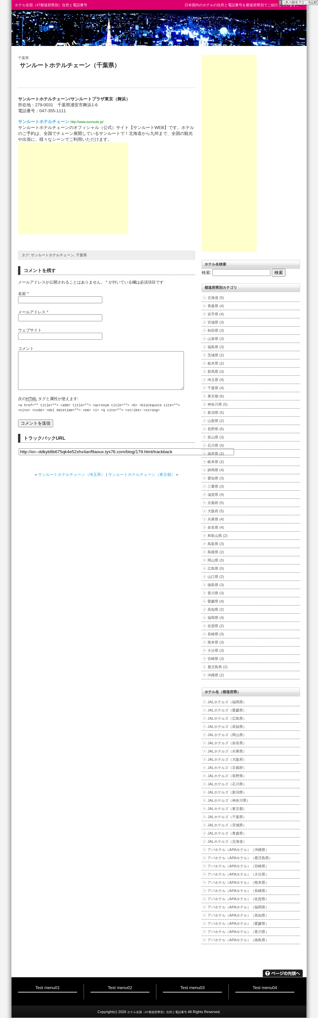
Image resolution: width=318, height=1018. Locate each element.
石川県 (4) (216, 445)
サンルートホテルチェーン (43, 121)
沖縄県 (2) (216, 675)
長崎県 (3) (216, 634)
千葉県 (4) (216, 388)
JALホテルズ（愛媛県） (227, 710)
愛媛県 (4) (216, 601)
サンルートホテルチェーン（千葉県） (70, 65)
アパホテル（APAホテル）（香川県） (238, 932)
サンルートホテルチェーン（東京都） (141, 482)
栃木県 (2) (216, 363)
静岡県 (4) (216, 470)
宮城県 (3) (216, 322)
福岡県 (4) (216, 618)
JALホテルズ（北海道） (227, 841)
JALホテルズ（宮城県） (227, 825)
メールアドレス (33, 312)
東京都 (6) (216, 396)
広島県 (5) (216, 568)
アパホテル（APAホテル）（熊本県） (238, 882)
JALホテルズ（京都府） (227, 768)
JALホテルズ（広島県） (227, 718)
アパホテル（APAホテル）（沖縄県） (238, 850)
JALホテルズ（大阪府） (227, 759)
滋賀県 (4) (216, 495)
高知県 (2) (216, 609)
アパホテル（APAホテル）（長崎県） (238, 891)
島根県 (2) (216, 552)
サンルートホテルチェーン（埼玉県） (71, 482)
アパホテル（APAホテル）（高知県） (238, 915)
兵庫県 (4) (216, 519)
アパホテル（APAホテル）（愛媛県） (238, 923)
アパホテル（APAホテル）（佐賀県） (238, 899)
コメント (26, 348)
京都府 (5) (216, 503)
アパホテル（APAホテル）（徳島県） (238, 940)
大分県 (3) (216, 650)
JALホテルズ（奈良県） (227, 743)
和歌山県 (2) (218, 536)
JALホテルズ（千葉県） (227, 817)
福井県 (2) (216, 454)
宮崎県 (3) (216, 659)
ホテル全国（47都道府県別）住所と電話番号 (51, 5)
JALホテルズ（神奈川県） (229, 800)
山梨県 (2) (216, 421)
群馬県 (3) (216, 371)
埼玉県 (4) (216, 380)
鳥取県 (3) (216, 544)
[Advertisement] (73, 188)
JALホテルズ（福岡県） (227, 702)
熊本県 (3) (216, 642)
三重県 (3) (216, 486)
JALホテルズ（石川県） (227, 784)
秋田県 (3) (216, 330)
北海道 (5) (216, 298)
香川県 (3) (216, 593)
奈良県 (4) (216, 527)
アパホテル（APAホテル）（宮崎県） (238, 866)
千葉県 (23, 58)
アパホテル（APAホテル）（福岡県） (238, 907)
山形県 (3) (216, 339)
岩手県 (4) (216, 314)
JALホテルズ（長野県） (227, 776)
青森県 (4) (216, 306)
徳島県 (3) (216, 585)
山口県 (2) (216, 577)
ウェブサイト (30, 330)
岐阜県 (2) (216, 462)
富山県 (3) (216, 437)
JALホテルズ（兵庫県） (227, 751)
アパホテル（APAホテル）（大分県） (238, 874)
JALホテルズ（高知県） (227, 727)
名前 (23, 293)
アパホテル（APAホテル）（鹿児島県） (240, 858)
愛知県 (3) (216, 478)
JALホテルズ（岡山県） (227, 735)
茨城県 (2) (216, 355)
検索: (206, 272)
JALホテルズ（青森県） (227, 833)
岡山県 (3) (216, 560)
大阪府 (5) (216, 511)
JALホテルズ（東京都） (227, 809)
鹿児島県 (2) (218, 667)
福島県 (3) (216, 347)
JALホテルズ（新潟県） (227, 792)
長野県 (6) (216, 429)
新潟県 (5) (216, 412)
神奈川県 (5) (218, 404)
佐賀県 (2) (216, 626)
